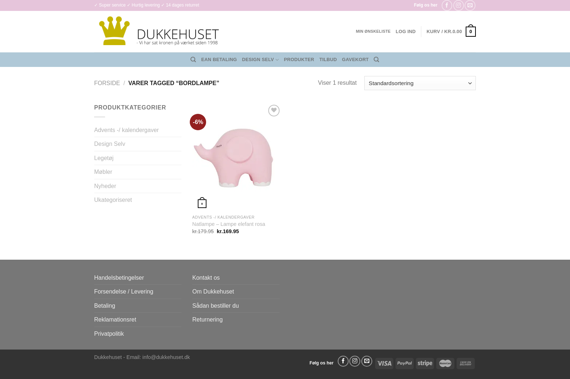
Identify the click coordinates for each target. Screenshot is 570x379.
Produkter (299, 59)
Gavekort (355, 59)
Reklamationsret (115, 319)
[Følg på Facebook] (447, 5)
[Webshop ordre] (420, 83)
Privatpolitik (109, 334)
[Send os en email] (470, 5)
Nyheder (105, 186)
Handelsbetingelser (119, 278)
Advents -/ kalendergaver (126, 130)
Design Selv (260, 59)
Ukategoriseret (113, 200)
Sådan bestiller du (215, 306)
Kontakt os (206, 278)
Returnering (207, 319)
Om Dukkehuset (213, 291)
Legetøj (103, 158)
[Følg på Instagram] (458, 5)
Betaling (104, 306)
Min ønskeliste (373, 31)
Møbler (103, 172)
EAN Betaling (219, 59)
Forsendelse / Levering (123, 291)
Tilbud (328, 59)
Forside (107, 83)
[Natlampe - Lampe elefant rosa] (237, 157)
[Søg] (193, 60)
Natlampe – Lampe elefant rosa (228, 224)
